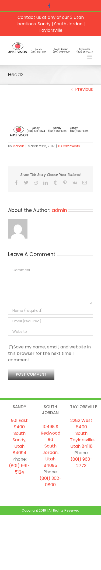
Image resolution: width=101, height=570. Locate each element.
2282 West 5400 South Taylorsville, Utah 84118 (82, 433)
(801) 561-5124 (19, 469)
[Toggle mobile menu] (90, 57)
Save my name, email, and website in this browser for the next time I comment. (49, 353)
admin (18, 146)
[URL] (50, 332)
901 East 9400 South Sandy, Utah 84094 (19, 436)
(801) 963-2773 (81, 462)
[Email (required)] (50, 321)
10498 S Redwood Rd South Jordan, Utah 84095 (50, 446)
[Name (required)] (50, 311)
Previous (84, 89)
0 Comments (69, 146)
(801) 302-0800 (50, 481)
